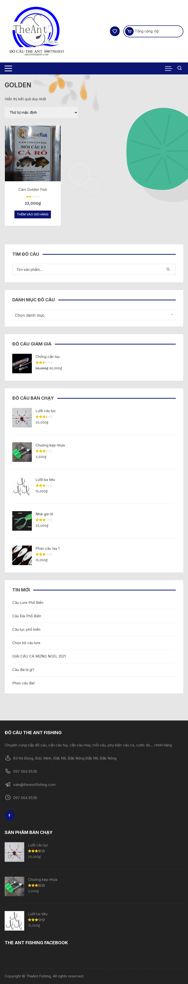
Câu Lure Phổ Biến (27, 602)
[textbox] (93, 315)
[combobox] (94, 315)
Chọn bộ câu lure (26, 642)
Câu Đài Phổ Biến (26, 616)
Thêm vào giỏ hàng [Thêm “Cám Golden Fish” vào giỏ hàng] (32, 214)
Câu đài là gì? (23, 669)
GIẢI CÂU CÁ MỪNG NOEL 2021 (39, 656)
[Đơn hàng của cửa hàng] (41, 112)
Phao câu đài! (23, 683)
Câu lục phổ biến (26, 629)
